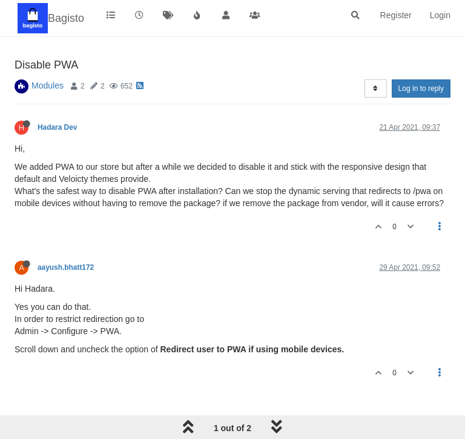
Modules (47, 85)
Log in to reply (421, 88)
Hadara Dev (57, 127)
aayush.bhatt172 (66, 267)
